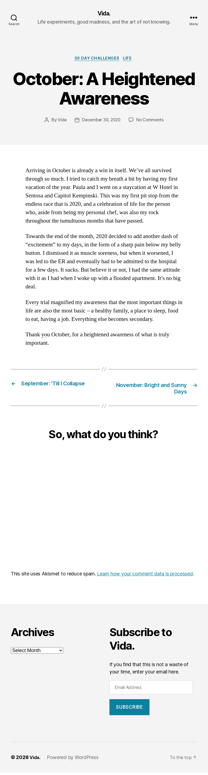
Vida (60, 121)
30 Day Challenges (96, 59)
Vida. (103, 13)
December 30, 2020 (100, 121)
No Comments (151, 121)
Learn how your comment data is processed (145, 576)
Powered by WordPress (74, 760)
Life (130, 59)
